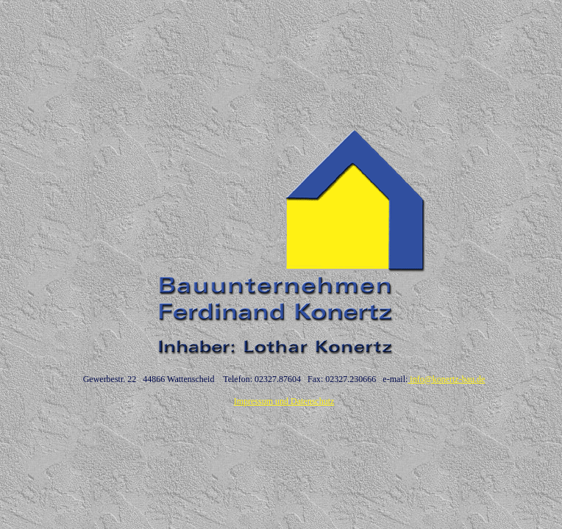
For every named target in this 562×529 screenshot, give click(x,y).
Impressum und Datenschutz (284, 401)
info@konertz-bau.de (446, 379)
